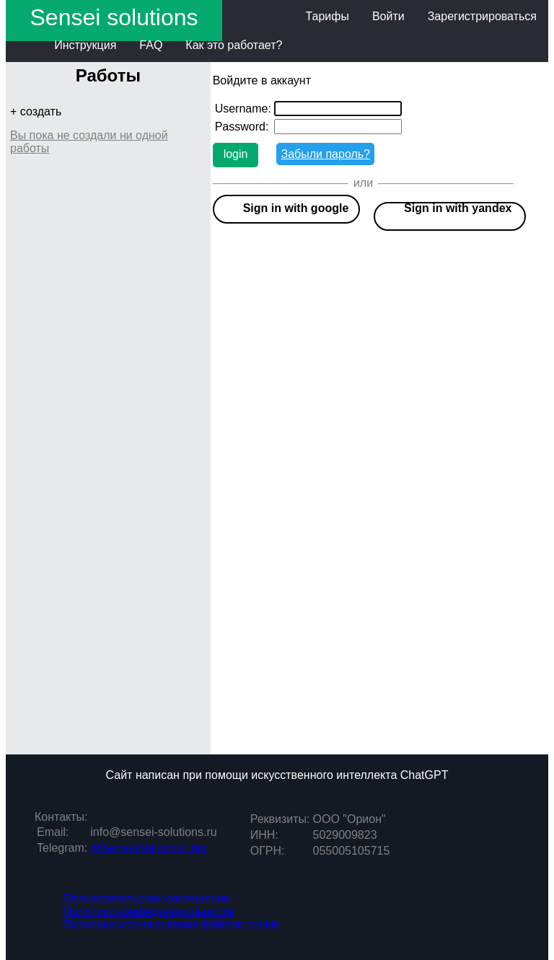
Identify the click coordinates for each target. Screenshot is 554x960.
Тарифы (326, 16)
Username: (243, 108)
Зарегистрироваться (482, 16)
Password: (242, 126)
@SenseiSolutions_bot (148, 848)
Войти (388, 16)
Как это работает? (233, 45)
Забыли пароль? (325, 154)
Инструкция (85, 45)
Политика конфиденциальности (148, 911)
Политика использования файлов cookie (171, 924)
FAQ (150, 45)
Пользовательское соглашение (146, 898)
